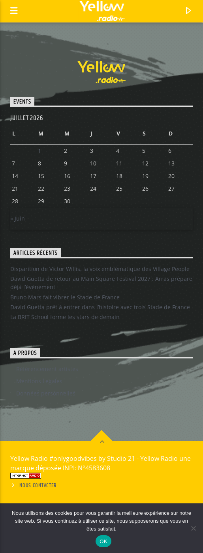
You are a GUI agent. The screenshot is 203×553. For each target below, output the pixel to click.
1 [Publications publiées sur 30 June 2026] (39, 150)
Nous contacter (38, 485)
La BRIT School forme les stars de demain (65, 317)
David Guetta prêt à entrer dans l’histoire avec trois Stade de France (100, 307)
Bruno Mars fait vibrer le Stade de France (65, 297)
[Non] (193, 528)
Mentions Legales (39, 381)
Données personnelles (45, 393)
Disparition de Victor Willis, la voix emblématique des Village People (100, 269)
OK (103, 541)
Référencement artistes (47, 369)
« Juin (17, 218)
